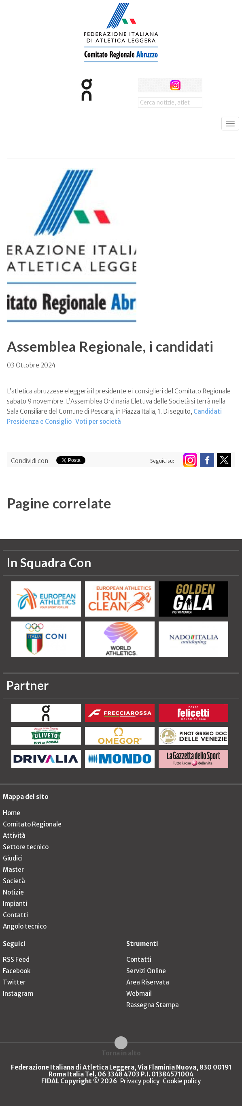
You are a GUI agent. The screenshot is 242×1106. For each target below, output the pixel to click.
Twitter (14, 982)
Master (13, 869)
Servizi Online (146, 971)
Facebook (16, 971)
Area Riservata (147, 982)
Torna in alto (121, 1053)
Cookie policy (182, 1081)
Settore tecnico (26, 847)
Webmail (139, 993)
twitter (160, 85)
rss (190, 85)
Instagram (18, 993)
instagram (175, 85)
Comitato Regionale (32, 824)
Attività (14, 835)
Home (11, 813)
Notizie (13, 892)
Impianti (15, 903)
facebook (145, 85)
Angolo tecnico (25, 926)
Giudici (13, 858)
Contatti (15, 915)
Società (14, 881)
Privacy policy (139, 1081)
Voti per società (98, 421)
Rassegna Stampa (152, 1005)
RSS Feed (16, 959)
